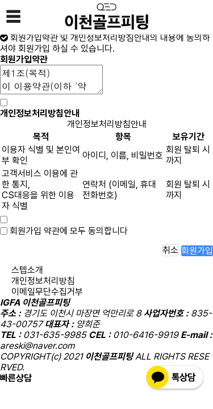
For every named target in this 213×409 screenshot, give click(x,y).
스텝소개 (27, 270)
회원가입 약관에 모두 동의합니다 (69, 231)
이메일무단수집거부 (47, 291)
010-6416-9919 (69, 378)
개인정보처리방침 (43, 281)
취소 (170, 250)
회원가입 (197, 250)
